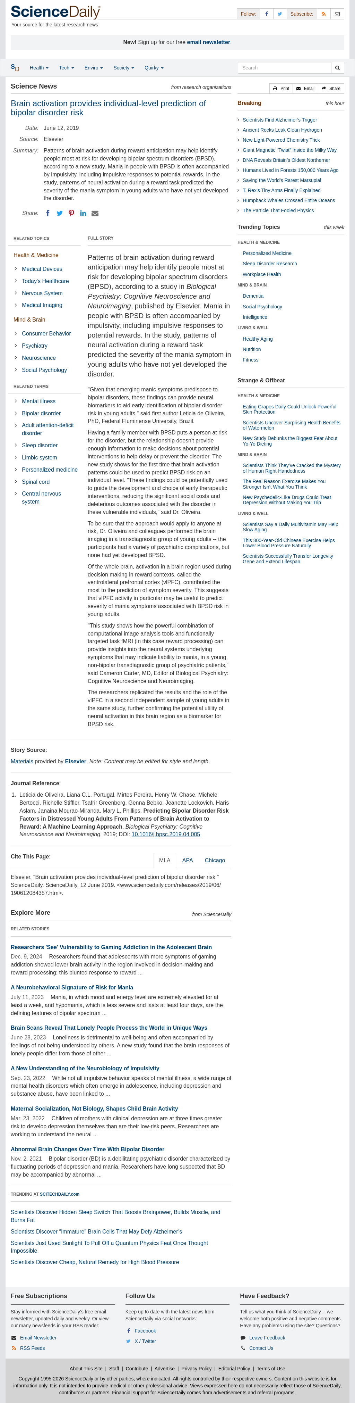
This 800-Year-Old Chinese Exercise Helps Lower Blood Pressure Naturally (289, 543)
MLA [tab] (165, 860)
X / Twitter (145, 1341)
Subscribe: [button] (302, 14)
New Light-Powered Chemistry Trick (281, 140)
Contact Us (261, 1348)
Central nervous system (41, 498)
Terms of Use (271, 1368)
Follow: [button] (248, 14)
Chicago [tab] (215, 860)
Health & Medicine (36, 255)
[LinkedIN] (83, 213)
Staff (114, 1368)
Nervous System (42, 293)
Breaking (249, 103)
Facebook (145, 1331)
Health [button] (39, 67)
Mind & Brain (29, 320)
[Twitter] (59, 213)
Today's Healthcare (45, 281)
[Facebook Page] (267, 13)
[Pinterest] (71, 213)
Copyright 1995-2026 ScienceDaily (55, 1378)
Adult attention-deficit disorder (47, 429)
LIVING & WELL (252, 327)
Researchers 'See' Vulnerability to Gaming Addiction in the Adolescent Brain (111, 947)
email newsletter (209, 42)
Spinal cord (36, 482)
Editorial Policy (234, 1368)
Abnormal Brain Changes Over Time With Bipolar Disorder (87, 1149)
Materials (22, 761)
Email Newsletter (38, 1337)
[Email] (95, 213)
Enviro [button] (94, 67)
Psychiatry (34, 346)
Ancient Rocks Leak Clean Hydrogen (282, 130)
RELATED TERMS (31, 386)
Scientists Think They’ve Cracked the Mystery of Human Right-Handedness (292, 468)
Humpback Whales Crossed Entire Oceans (289, 200)
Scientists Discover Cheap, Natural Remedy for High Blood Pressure (95, 1262)
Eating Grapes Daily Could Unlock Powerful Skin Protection (289, 409)
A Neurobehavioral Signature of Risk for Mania (72, 987)
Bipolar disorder (41, 413)
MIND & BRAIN (252, 285)
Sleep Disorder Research (270, 263)
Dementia (253, 296)
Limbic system (39, 457)
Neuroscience (39, 358)
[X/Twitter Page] (280, 13)
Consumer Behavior (46, 334)
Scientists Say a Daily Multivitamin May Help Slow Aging (290, 527)
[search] (337, 68)
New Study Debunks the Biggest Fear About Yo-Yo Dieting (290, 440)
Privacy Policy (196, 1368)
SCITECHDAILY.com (59, 1194)
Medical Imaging (42, 305)
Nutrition (252, 349)
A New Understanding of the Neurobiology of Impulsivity (85, 1068)
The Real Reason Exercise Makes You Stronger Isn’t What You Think (284, 484)
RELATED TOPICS (32, 238)
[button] (281, 88)
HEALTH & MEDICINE (258, 242)
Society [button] (123, 67)
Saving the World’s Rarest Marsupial (282, 180)
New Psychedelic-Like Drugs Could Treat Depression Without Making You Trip (287, 500)
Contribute (137, 1368)
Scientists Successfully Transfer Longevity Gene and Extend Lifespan (288, 558)
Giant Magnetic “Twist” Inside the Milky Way (290, 150)
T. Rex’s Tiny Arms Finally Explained (282, 190)
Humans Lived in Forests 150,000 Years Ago (290, 170)
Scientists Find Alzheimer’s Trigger (280, 120)
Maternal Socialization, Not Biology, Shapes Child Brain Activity (94, 1109)
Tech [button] (66, 67)
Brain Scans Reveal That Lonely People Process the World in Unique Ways (109, 1028)
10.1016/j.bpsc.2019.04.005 (166, 834)
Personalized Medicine (267, 253)
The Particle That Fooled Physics (278, 210)
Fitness (250, 360)
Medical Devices (42, 269)
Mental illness (38, 401)
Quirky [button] (154, 67)
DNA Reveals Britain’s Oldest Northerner (286, 160)
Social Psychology (44, 370)
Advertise (165, 1368)
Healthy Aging (257, 339)
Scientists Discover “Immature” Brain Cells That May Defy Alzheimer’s (96, 1232)
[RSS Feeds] (324, 13)
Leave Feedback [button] (267, 1337)
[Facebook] (48, 213)
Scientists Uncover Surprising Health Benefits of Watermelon (291, 425)
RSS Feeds (32, 1348)
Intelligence (255, 317)
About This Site (86, 1368)
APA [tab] (187, 860)
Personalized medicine (50, 470)
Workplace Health (262, 274)
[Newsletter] (337, 13)
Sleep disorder (40, 445)
